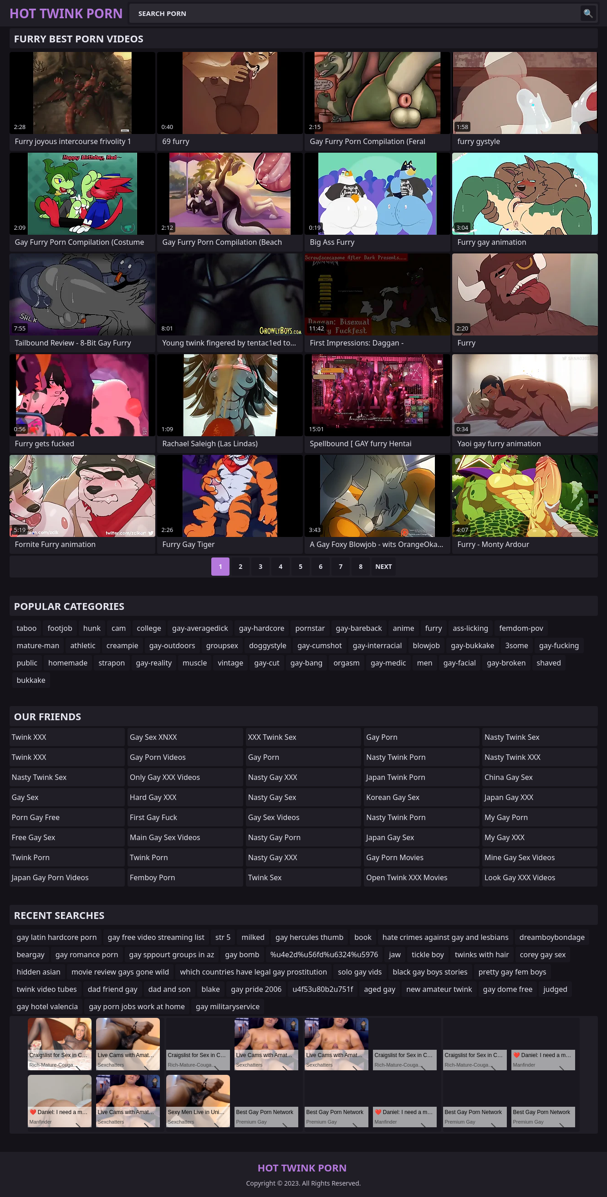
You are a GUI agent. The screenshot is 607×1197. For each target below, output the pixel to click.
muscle (195, 663)
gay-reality (154, 663)
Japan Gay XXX (509, 797)
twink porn (149, 857)
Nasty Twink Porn (396, 757)
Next (383, 566)
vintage (230, 663)
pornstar (310, 628)
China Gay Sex (509, 777)
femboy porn (152, 877)
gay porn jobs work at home (137, 1006)
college (149, 628)
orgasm (346, 663)
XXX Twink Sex (272, 737)
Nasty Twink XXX (513, 757)
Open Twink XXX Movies (406, 877)
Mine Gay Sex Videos (520, 857)
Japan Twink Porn (395, 777)
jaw (395, 954)
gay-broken (506, 663)
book (363, 937)
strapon (111, 663)
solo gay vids (360, 972)
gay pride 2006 (256, 989)
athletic (82, 645)
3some (516, 645)
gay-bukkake (473, 645)
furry (433, 628)
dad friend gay (113, 989)
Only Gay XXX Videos (165, 777)
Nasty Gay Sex (272, 797)
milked (253, 937)
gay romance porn (87, 954)
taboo (27, 628)
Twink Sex (265, 877)
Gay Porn (382, 737)
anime (403, 628)
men (425, 663)
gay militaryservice (228, 1006)
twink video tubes (47, 989)
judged (555, 989)
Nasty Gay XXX (272, 777)
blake (211, 989)
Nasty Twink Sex (39, 777)
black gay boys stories (430, 972)
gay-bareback (359, 628)
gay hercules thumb (309, 937)
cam (119, 628)
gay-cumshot (319, 645)
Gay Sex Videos (274, 817)
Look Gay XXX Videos (520, 877)
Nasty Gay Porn (274, 837)
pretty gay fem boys (512, 972)
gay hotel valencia (47, 1006)
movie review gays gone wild (120, 972)
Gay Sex (25, 797)
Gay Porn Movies (394, 857)
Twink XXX (29, 737)
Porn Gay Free (36, 817)
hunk (92, 628)
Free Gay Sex (34, 837)
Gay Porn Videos (158, 757)
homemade (67, 663)
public (27, 663)
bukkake (31, 680)
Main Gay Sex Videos (165, 837)
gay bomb (242, 954)
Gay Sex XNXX (153, 737)
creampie (122, 645)
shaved (549, 663)
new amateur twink (439, 989)
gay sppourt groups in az (171, 954)
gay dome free (508, 989)
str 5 (222, 937)
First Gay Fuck (153, 817)
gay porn (264, 757)
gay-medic (388, 663)
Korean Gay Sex (392, 797)
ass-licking (471, 628)
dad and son (169, 989)
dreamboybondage (552, 937)
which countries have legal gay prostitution (253, 972)
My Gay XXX (505, 837)
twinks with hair (482, 954)
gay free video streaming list (156, 937)
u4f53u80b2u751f (322, 989)
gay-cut (266, 663)
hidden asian (39, 972)
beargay (31, 954)
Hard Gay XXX (153, 797)
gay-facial (460, 663)
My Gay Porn (506, 817)
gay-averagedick (200, 628)
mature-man (38, 645)
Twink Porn (31, 857)
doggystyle (267, 645)
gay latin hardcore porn (57, 937)
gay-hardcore (262, 628)
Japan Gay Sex (390, 837)
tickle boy (428, 954)
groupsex (222, 645)
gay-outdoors (172, 645)
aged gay (379, 989)
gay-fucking (559, 645)
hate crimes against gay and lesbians (446, 937)
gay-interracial (377, 645)
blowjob (426, 645)
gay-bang (307, 663)
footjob (59, 628)
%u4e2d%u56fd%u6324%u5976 (324, 954)
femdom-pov (521, 628)
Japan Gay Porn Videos (50, 877)
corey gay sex (543, 954)
